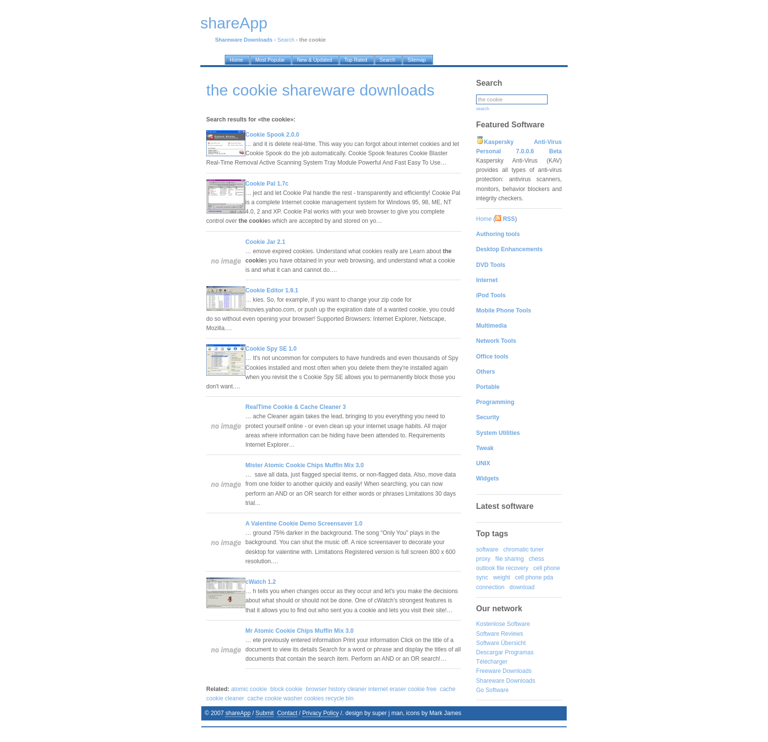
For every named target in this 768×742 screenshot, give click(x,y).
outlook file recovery (502, 568)
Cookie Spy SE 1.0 (271, 348)
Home (484, 218)
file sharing (509, 558)
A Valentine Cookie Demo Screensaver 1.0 (303, 523)
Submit (265, 713)
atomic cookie (249, 689)
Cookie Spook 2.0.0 (272, 134)
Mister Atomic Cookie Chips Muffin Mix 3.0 (304, 465)
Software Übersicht (501, 643)
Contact (287, 713)
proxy (483, 558)
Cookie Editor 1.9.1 (271, 290)
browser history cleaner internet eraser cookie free (371, 689)
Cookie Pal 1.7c (266, 183)
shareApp (237, 713)
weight (501, 577)
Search (285, 40)
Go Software (492, 690)
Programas (519, 652)
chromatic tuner (523, 549)
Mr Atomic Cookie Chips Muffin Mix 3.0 (299, 630)
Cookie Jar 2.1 (265, 242)
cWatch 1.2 (260, 581)
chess (536, 558)
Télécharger (491, 661)
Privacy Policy (320, 713)
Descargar (489, 652)
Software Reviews (499, 633)
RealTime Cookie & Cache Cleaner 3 (295, 407)
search (482, 108)
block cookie (286, 689)
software (487, 549)
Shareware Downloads (505, 680)
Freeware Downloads (503, 671)
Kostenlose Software (503, 624)
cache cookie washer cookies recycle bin (300, 698)
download (521, 587)
